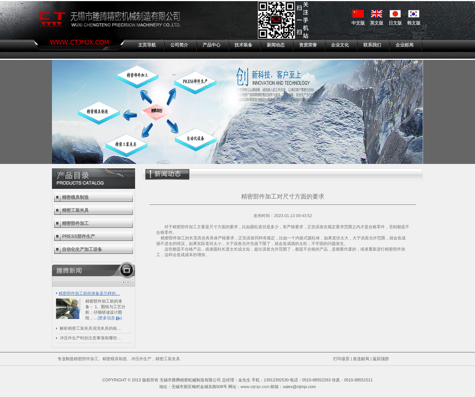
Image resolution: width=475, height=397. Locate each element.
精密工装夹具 (167, 358)
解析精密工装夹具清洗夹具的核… (90, 328)
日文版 (395, 23)
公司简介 (179, 45)
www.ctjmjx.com (254, 386)
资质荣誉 (308, 45)
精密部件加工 (173, 238)
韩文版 (413, 23)
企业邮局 (404, 45)
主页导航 (147, 45)
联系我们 (372, 45)
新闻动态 (276, 45)
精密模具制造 (114, 358)
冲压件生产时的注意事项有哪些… (90, 338)
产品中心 (211, 45)
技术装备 (243, 45)
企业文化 (340, 45)
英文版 (376, 23)
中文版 (358, 23)
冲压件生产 (141, 358)
